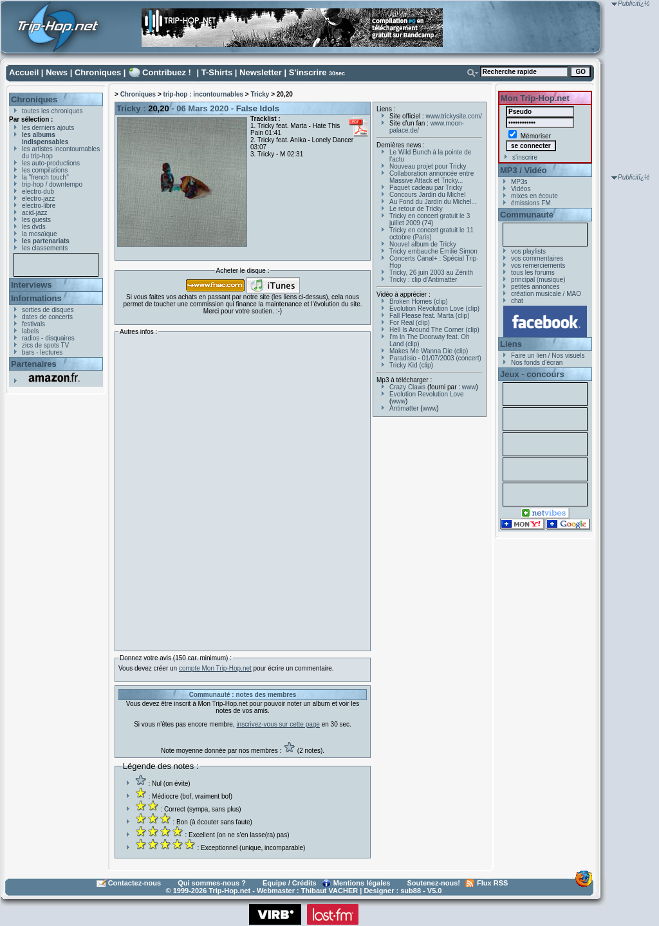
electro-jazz (38, 198)
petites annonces (535, 286)
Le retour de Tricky (416, 208)
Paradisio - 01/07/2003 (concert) (435, 358)
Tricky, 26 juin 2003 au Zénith (431, 272)
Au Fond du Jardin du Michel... (433, 201)
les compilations (45, 170)
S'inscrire (308, 72)
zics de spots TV (45, 345)
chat (517, 300)
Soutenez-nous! (434, 883)
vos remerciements (538, 265)
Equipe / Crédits (290, 883)
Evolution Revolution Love (426, 394)
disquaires (60, 338)
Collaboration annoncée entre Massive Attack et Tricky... (431, 177)
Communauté (526, 214)
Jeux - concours (532, 374)
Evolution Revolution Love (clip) (434, 308)
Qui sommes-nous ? (212, 883)
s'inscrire (524, 157)
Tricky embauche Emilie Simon (433, 251)
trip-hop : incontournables (203, 94)
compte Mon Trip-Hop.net (215, 668)
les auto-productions (51, 163)
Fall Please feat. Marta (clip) (429, 315)
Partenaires (34, 364)
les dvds (34, 226)
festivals (33, 324)
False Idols (257, 108)
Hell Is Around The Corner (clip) (434, 329)
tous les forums (533, 272)
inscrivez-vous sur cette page (278, 724)
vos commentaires (537, 258)
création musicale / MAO (546, 293)
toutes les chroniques (52, 111)
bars (28, 352)
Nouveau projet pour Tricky (428, 166)
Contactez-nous (135, 883)
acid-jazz (34, 212)
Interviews (31, 285)
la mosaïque (39, 233)
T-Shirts (216, 72)
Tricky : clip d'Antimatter (423, 279)
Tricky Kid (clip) (411, 365)
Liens (511, 344)
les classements (45, 248)
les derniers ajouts (48, 127)
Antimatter (404, 408)
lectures (51, 352)
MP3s (519, 181)
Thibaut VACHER (329, 890)
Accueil (24, 72)
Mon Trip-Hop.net (535, 98)
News (57, 72)
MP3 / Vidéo (523, 170)
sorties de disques (48, 309)
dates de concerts (47, 316)
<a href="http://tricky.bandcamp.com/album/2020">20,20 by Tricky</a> (231, 489)
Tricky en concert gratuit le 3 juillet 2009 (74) (429, 219)
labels (30, 331)
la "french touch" (45, 177)
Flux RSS (492, 883)
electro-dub (38, 191)
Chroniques (98, 72)
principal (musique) (538, 279)
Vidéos (520, 188)
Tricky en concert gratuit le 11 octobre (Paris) (431, 234)
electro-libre (38, 205)
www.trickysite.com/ (454, 116)
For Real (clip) (409, 322)
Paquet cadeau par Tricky (425, 187)
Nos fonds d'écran (536, 362)
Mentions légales (362, 883)
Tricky (259, 94)
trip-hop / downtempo (52, 184)
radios (30, 338)
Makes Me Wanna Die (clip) (428, 351)
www (469, 387)
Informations (36, 298)
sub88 (410, 890)
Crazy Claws (407, 387)
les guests (36, 219)
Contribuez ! (166, 72)
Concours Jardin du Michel (427, 194)
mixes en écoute (534, 195)
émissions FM (531, 203)
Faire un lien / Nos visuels (548, 355)
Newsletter (260, 72)
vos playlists (528, 251)
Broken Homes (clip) (418, 301)
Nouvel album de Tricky (422, 244)
